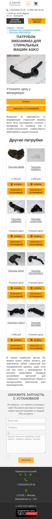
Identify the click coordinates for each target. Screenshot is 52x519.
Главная (10, 27)
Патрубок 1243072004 (36, 220)
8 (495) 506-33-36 (35, 10)
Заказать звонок (37, 21)
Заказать (26, 459)
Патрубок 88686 (16, 167)
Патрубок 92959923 (36, 168)
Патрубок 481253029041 (36, 272)
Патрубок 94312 (16, 271)
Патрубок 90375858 (36, 324)
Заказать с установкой (26, 108)
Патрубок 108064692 (16, 220)
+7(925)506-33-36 (17, 10)
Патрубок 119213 (16, 323)
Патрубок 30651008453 (20, 32)
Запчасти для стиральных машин (24, 30)
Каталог (20, 27)
